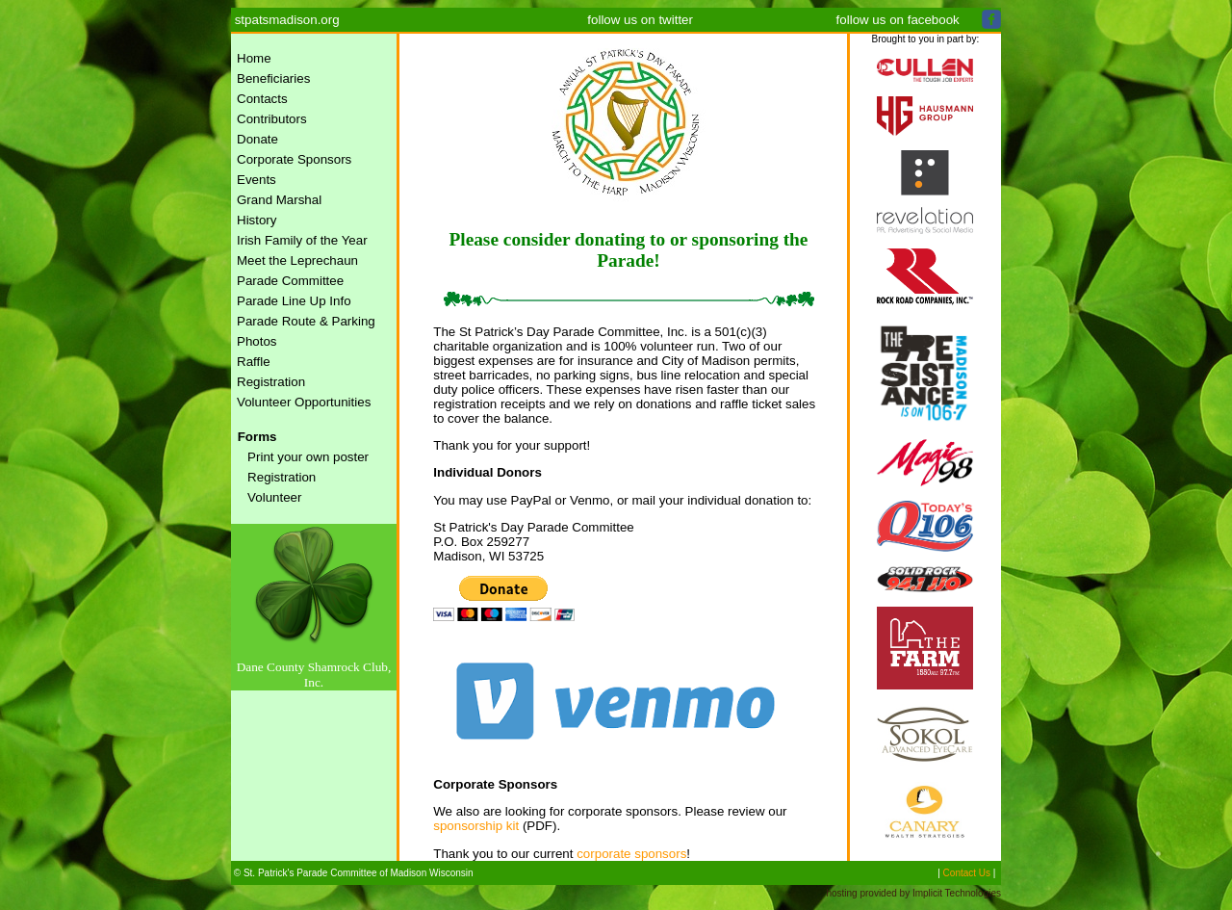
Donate (257, 139)
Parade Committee (290, 280)
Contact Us (966, 873)
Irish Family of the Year (302, 240)
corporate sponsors (631, 853)
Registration (271, 382)
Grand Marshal (279, 200)
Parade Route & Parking (306, 321)
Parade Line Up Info (294, 301)
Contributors (272, 119)
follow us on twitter (640, 20)
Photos (257, 341)
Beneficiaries (273, 78)
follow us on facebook (898, 20)
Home (254, 58)
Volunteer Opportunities (304, 402)
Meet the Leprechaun (297, 260)
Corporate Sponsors (294, 159)
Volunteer (274, 497)
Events (256, 179)
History (256, 220)
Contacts (262, 98)
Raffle (253, 361)
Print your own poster (308, 457)
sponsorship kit (476, 826)
